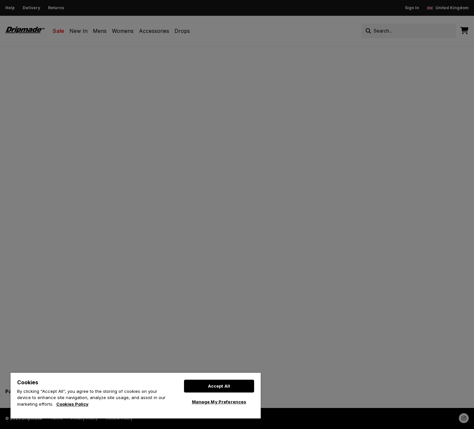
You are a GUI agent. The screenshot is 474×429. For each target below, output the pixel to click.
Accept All (219, 386)
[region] (136, 395)
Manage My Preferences (219, 401)
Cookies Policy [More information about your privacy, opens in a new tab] (72, 404)
